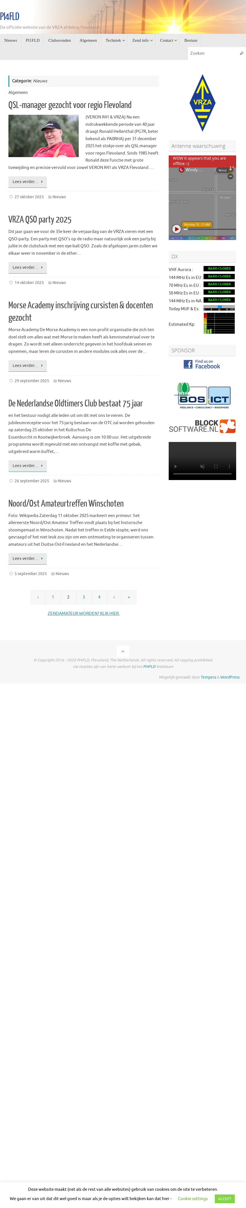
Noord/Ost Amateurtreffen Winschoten (66, 504)
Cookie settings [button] (193, 1199)
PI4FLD (9, 17)
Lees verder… (29, 181)
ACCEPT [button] (224, 1198)
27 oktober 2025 (29, 197)
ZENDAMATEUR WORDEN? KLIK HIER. (84, 613)
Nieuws (59, 197)
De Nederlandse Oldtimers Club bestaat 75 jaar (75, 404)
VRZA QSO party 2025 (39, 220)
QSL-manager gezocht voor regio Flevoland (70, 105)
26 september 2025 (32, 481)
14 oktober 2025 (29, 282)
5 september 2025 (31, 573)
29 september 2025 (32, 381)
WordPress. (230, 677)
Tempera (208, 677)
